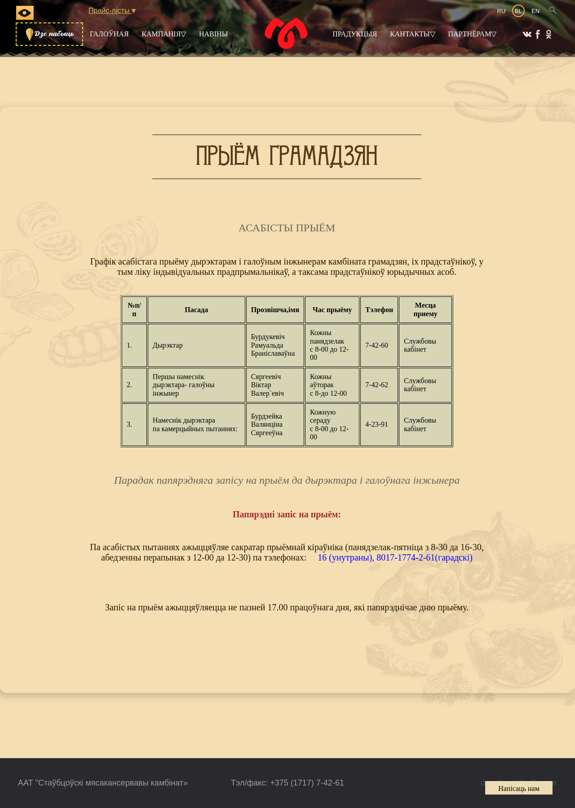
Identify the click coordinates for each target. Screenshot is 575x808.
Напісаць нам (519, 788)
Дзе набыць (49, 34)
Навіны (213, 34)
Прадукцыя (354, 34)
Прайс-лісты (112, 10)
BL (518, 11)
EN (535, 11)
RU (501, 11)
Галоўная (109, 34)
